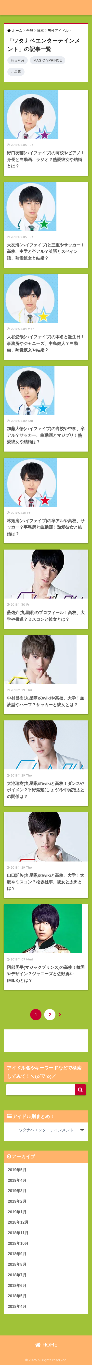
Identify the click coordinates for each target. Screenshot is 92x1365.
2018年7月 (17, 1275)
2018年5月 (17, 1296)
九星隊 (16, 72)
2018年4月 (17, 1306)
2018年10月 (18, 1243)
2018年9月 (17, 1254)
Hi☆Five (17, 60)
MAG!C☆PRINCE (47, 60)
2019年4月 (17, 1180)
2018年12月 (18, 1222)
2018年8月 (17, 1264)
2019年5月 (17, 1170)
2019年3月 (17, 1191)
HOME (46, 1345)
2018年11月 (18, 1233)
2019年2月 (17, 1201)
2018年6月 (17, 1286)
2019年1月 (17, 1212)
